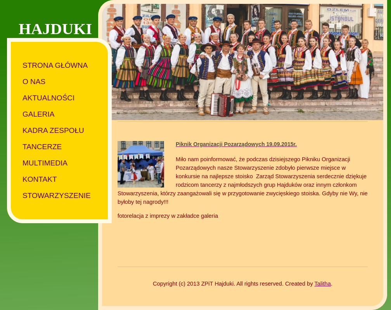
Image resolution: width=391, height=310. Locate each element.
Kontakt (39, 179)
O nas (33, 82)
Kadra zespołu (53, 130)
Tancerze (42, 147)
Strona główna (55, 65)
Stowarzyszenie (56, 195)
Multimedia (44, 163)
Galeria (38, 114)
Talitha (323, 284)
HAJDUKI (55, 29)
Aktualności (48, 98)
